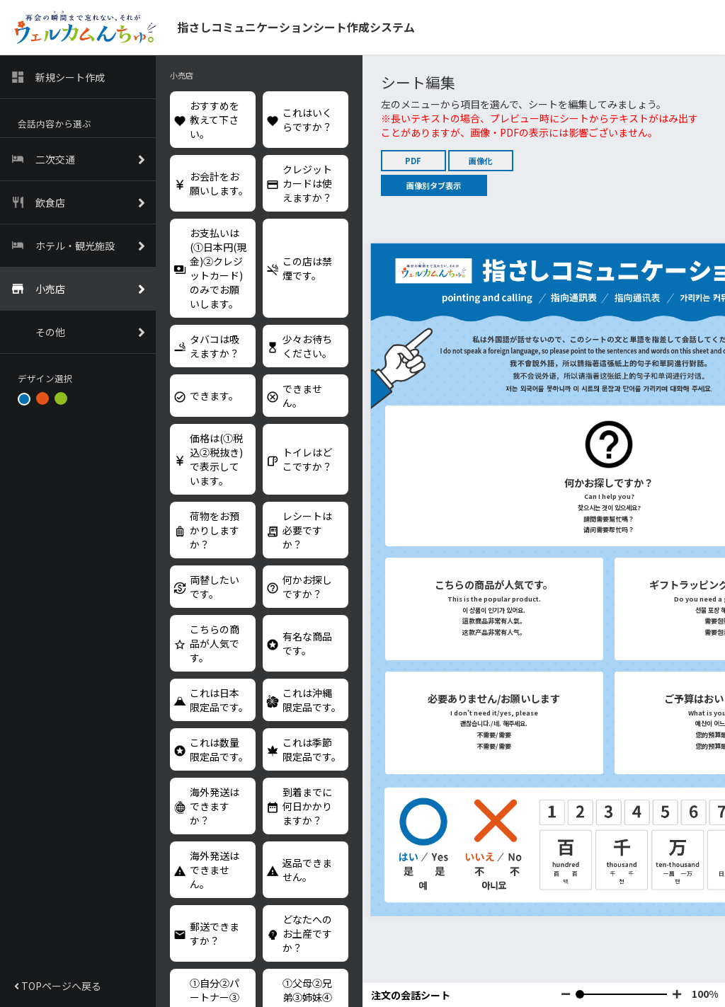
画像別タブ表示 (433, 185)
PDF (413, 160)
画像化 (480, 160)
